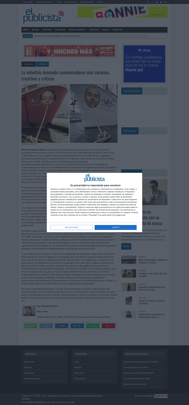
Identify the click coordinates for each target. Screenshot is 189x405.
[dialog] (94, 202)
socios (73, 189)
